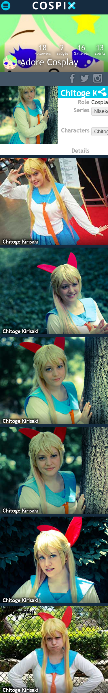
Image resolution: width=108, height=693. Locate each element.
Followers (43, 49)
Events (99, 49)
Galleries (81, 49)
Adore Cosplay (49, 62)
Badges (62, 49)
